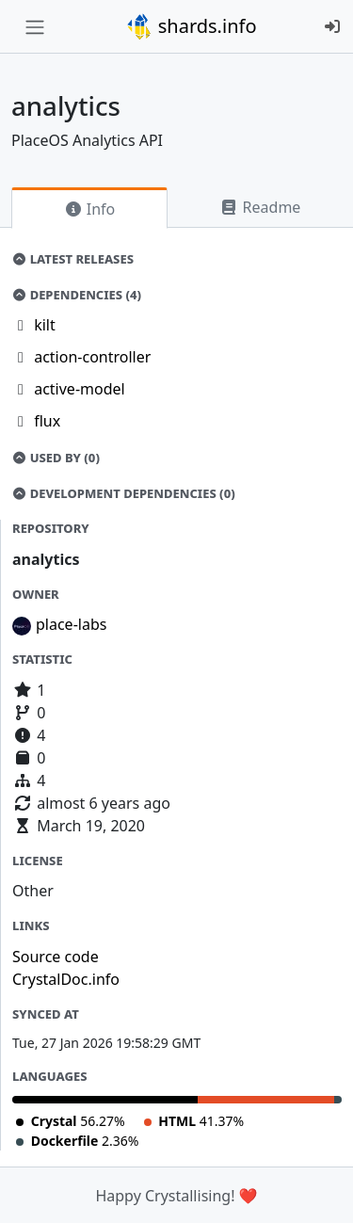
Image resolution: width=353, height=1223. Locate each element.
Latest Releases (72, 258)
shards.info (191, 26)
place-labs (71, 624)
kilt (45, 324)
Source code (55, 956)
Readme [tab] (259, 207)
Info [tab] (90, 209)
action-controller (92, 356)
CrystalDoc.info (66, 979)
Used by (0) (55, 457)
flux (47, 420)
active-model (79, 388)
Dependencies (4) (76, 294)
